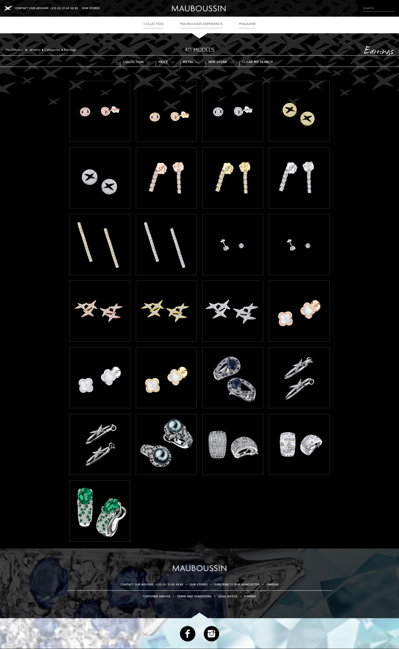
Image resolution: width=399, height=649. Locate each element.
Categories (52, 50)
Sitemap (250, 596)
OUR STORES (91, 8)
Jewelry (34, 50)
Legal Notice (227, 596)
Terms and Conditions (194, 596)
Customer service (156, 596)
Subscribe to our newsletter (237, 584)
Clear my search (257, 62)
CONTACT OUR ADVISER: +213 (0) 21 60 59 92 (46, 8)
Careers (272, 584)
